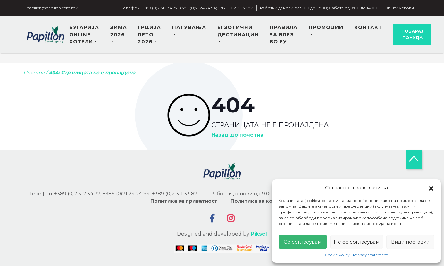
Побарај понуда (412, 34)
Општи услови (399, 7)
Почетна (34, 73)
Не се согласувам (357, 242)
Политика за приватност (183, 201)
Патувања (189, 27)
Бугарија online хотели (84, 34)
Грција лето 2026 (149, 34)
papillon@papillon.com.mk (52, 7)
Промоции (326, 27)
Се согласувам (303, 242)
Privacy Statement (370, 255)
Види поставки (410, 242)
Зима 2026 (118, 30)
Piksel (259, 234)
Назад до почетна (237, 135)
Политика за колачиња (262, 201)
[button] (431, 188)
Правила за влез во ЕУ (283, 34)
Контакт (368, 27)
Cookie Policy (337, 255)
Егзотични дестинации (238, 30)
